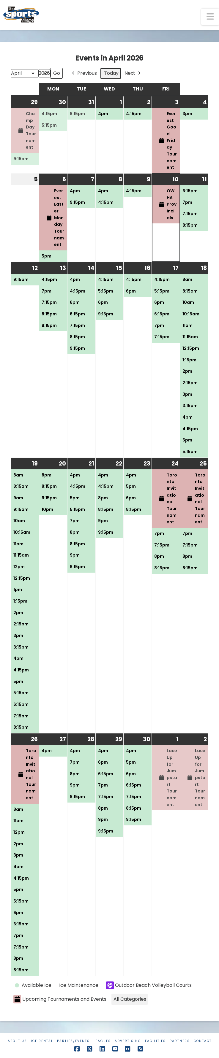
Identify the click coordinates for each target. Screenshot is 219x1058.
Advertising (128, 1041)
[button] (210, 17)
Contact (203, 1041)
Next (133, 73)
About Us (17, 1041)
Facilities (155, 1041)
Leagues (102, 1041)
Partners (180, 1041)
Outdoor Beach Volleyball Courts (149, 985)
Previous (84, 73)
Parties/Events (73, 1041)
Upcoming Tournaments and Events (59, 999)
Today (111, 73)
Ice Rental (42, 1041)
